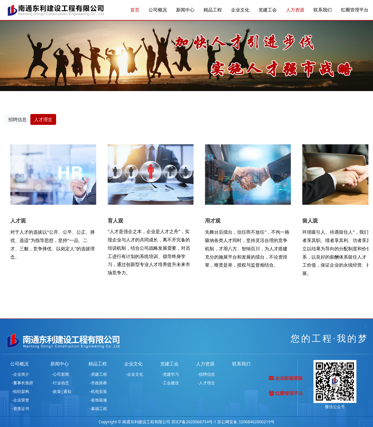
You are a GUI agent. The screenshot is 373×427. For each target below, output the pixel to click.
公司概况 (158, 10)
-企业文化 (134, 374)
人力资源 (295, 10)
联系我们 (322, 10)
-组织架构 (20, 391)
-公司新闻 (60, 374)
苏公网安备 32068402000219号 (246, 421)
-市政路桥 (98, 382)
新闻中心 (185, 10)
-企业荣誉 (20, 400)
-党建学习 (170, 374)
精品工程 (213, 10)
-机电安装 (98, 391)
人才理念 (43, 119)
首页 (134, 10)
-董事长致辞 (22, 382)
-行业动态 (60, 382)
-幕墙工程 (98, 408)
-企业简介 (20, 374)
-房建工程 (98, 374)
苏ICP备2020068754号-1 (193, 421)
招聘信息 (17, 119)
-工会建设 (170, 382)
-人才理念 (206, 382)
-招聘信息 (206, 374)
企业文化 (240, 10)
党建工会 (267, 10)
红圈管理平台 (354, 10)
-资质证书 (20, 408)
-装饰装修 (98, 400)
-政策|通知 (61, 391)
